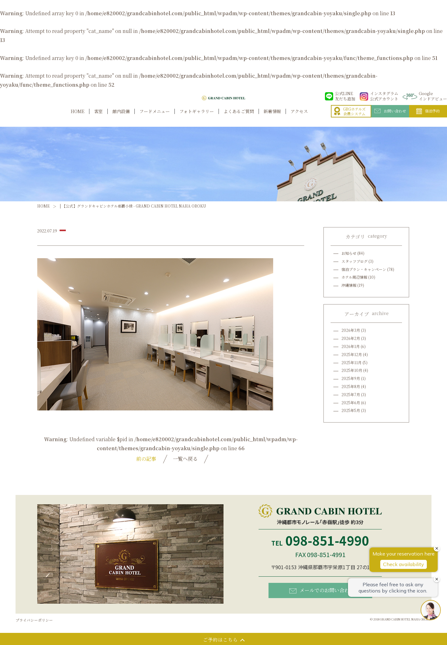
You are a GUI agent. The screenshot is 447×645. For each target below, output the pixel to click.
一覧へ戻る (185, 458)
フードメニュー (154, 118)
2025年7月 (350, 394)
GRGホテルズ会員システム (350, 118)
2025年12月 (351, 354)
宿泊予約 (428, 118)
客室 (98, 118)
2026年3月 (350, 330)
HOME (77, 118)
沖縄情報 (348, 285)
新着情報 (272, 118)
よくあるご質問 (239, 118)
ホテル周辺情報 (354, 277)
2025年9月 (350, 378)
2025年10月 (351, 370)
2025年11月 (351, 362)
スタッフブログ (354, 261)
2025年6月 (350, 402)
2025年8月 (350, 386)
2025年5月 (350, 410)
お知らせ (348, 253)
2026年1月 (350, 346)
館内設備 (121, 118)
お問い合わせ (390, 118)
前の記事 (146, 458)
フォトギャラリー (196, 118)
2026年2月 (350, 338)
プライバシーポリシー (34, 620)
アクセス (299, 118)
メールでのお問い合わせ (321, 590)
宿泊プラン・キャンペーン (363, 269)
